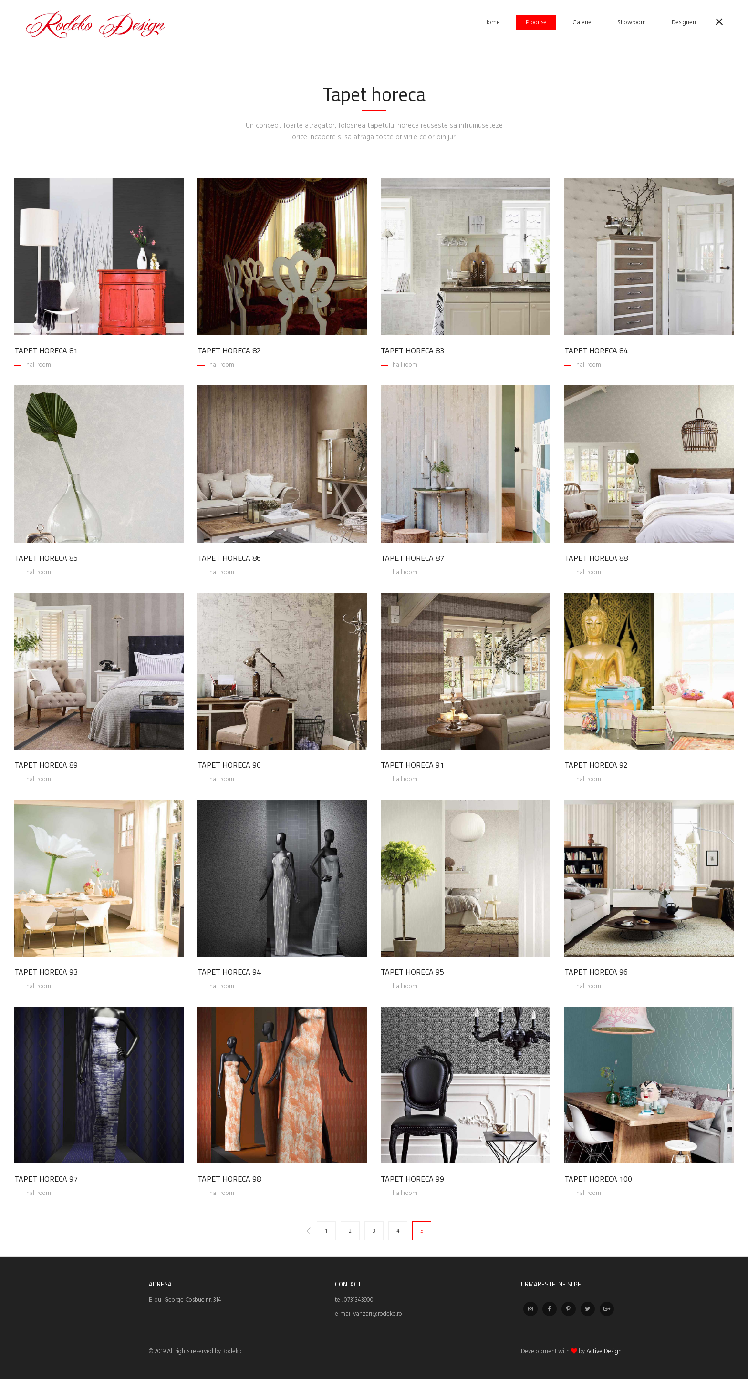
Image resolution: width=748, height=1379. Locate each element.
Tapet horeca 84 (596, 350)
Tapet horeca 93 (46, 972)
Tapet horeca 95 (412, 972)
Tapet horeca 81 (46, 350)
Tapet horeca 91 (412, 765)
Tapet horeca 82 (229, 350)
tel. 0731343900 (354, 1300)
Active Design (604, 1352)
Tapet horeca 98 (229, 1178)
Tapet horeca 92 (596, 765)
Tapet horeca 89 (46, 765)
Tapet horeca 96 (596, 972)
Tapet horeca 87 (412, 558)
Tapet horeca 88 (596, 558)
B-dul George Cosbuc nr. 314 (185, 1300)
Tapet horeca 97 (46, 1178)
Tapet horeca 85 (46, 558)
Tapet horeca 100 (598, 1178)
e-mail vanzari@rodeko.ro (368, 1314)
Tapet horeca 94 (229, 972)
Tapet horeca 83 (412, 350)
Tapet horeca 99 (412, 1178)
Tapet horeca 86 (229, 558)
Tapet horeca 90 (229, 765)
